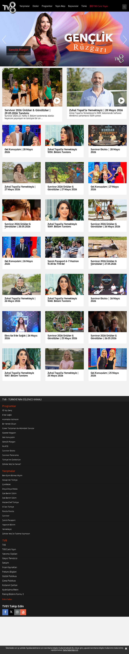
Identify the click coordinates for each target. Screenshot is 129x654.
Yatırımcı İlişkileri (9, 554)
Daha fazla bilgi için (70, 650)
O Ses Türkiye (8, 507)
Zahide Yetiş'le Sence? (11, 464)
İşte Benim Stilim (9, 493)
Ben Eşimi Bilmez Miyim (12, 475)
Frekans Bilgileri (9, 571)
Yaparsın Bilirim (8, 524)
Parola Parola (8, 511)
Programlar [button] (47, 6)
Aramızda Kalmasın (10, 419)
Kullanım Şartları (9, 585)
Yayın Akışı (60, 6)
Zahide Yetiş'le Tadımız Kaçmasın (16, 533)
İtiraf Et (5, 446)
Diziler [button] (36, 6)
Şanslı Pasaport (8, 520)
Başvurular (73, 6)
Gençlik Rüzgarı (8, 441)
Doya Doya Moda (9, 489)
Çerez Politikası (9, 580)
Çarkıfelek (6, 484)
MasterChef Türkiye (10, 502)
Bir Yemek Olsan (9, 424)
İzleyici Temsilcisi (9, 558)
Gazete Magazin (9, 433)
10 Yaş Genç (7, 410)
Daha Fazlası (7, 599)
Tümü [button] (84, 6)
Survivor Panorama (10, 455)
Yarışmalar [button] (25, 6)
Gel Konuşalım (8, 437)
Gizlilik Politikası (9, 576)
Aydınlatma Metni (10, 589)
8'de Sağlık (7, 415)
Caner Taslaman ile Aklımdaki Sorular (18, 428)
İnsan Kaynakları (9, 567)
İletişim (5, 562)
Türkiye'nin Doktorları (11, 459)
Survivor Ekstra (8, 450)
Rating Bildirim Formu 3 (13, 594)
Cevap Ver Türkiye (9, 480)
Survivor (5, 515)
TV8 (4, 545)
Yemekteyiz (7, 529)
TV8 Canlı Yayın (99, 6)
